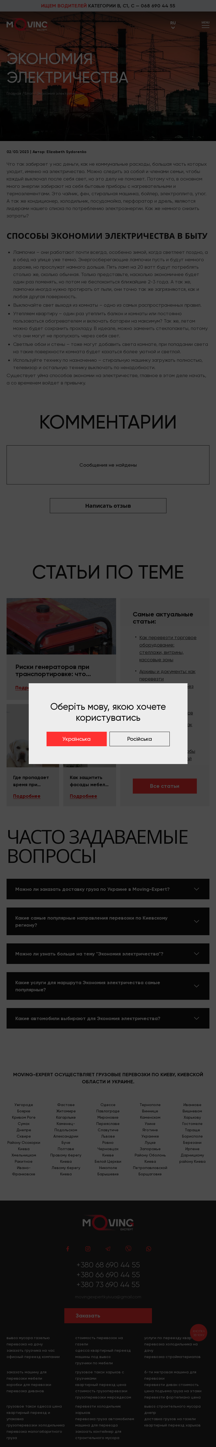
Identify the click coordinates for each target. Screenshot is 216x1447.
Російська (139, 739)
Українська (76, 739)
